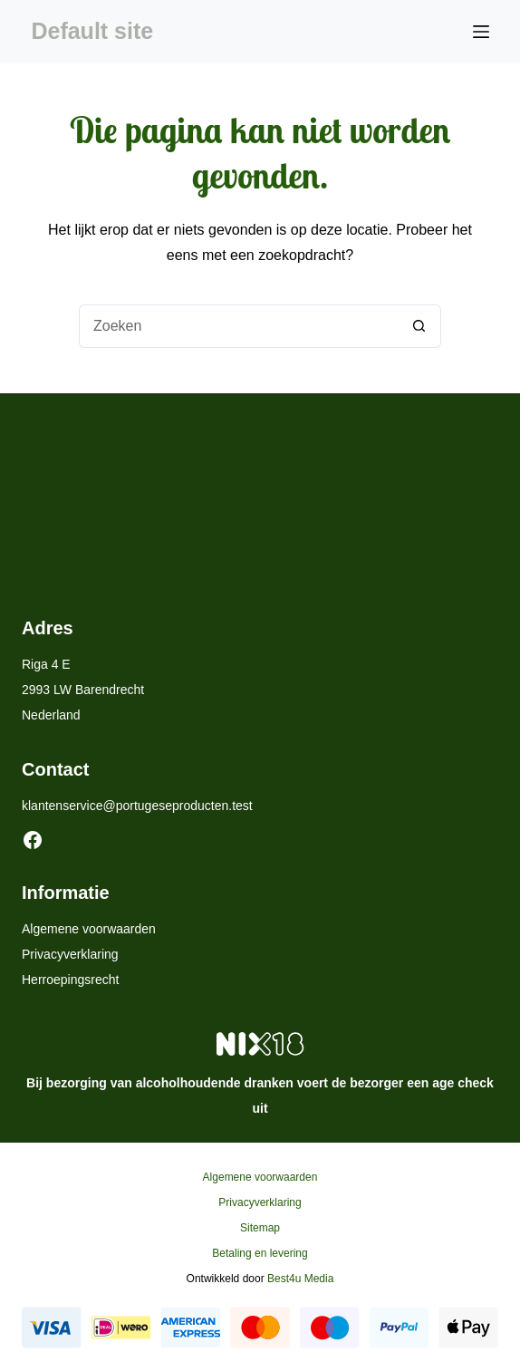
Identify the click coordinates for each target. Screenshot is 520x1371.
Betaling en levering (259, 1253)
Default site (92, 30)
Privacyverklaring (70, 954)
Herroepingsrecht (70, 979)
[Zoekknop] (419, 326)
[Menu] (481, 32)
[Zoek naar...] (238, 326)
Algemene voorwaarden (89, 929)
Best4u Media (300, 1278)
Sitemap (260, 1227)
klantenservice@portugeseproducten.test (137, 805)
